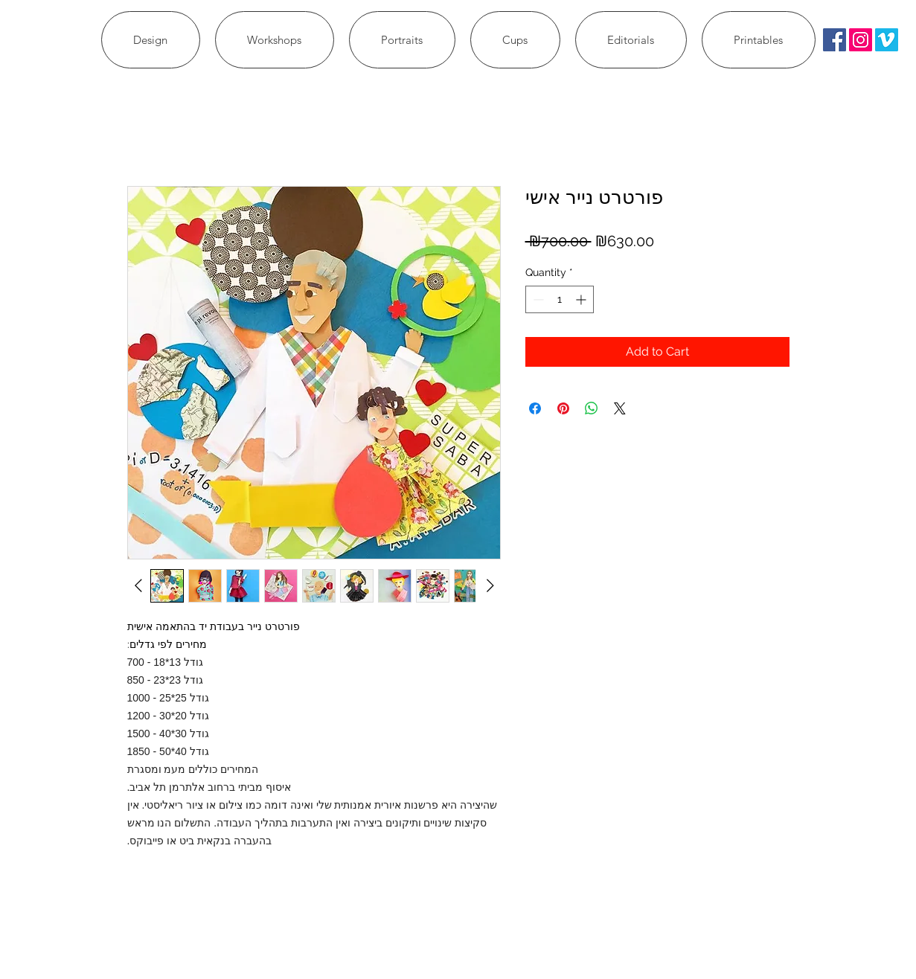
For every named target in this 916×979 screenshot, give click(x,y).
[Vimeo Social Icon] (886, 39)
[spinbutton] (559, 299)
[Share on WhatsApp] (591, 408)
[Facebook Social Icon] (834, 39)
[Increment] (582, 299)
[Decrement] (537, 299)
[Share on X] (620, 408)
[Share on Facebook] (535, 408)
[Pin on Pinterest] (563, 408)
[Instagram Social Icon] (860, 39)
